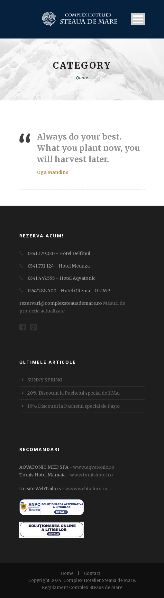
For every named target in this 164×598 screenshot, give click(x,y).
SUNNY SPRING (44, 380)
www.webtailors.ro (86, 488)
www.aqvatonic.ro (93, 467)
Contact (92, 573)
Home (67, 573)
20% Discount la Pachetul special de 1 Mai (73, 393)
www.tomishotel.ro (91, 475)
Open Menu (138, 19)
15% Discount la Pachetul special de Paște (73, 406)
